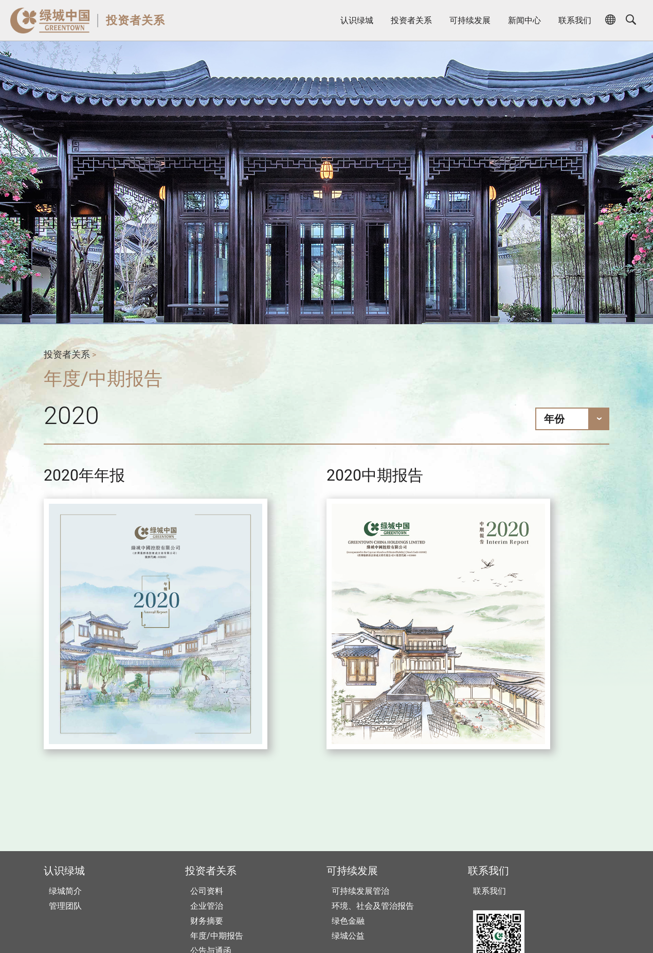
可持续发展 (470, 20)
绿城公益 (348, 936)
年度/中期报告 (216, 936)
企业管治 (206, 906)
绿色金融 (348, 921)
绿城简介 (65, 891)
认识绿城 (356, 20)
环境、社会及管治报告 (373, 906)
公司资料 (206, 891)
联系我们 (574, 20)
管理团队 (65, 906)
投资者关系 (135, 20)
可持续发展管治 (360, 891)
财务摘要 (206, 921)
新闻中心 (524, 20)
